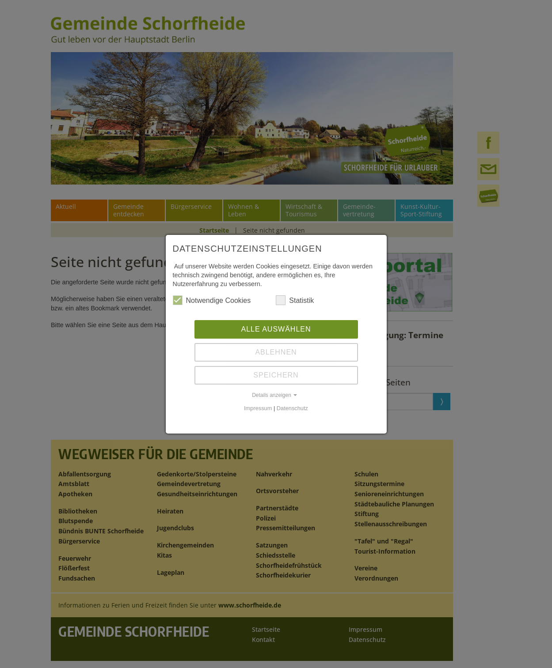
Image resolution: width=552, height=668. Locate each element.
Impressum (258, 408)
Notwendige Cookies (212, 300)
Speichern (275, 375)
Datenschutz (292, 408)
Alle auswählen (276, 329)
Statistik (295, 300)
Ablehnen (276, 352)
